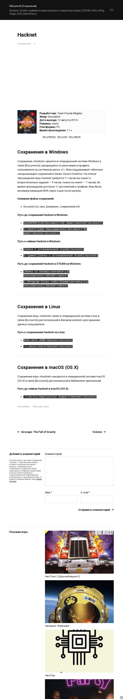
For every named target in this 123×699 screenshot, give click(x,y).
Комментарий (53, 454)
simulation (25, 406)
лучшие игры (44, 406)
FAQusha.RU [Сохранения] (24, 5)
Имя (48, 492)
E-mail (85, 492)
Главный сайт (106, 686)
